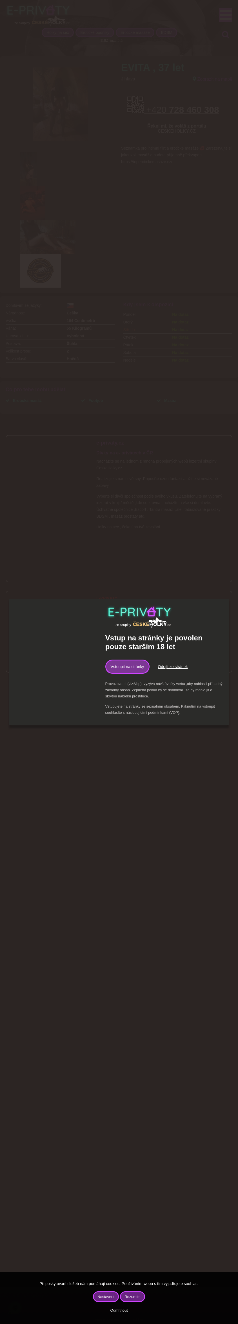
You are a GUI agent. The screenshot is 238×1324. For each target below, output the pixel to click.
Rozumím (132, 1297)
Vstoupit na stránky (127, 666)
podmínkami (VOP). (164, 712)
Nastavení (105, 1297)
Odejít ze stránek (173, 666)
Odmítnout (119, 1310)
